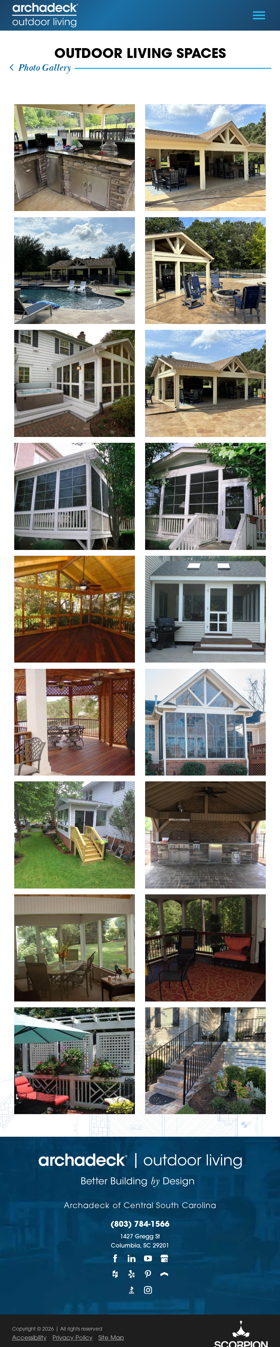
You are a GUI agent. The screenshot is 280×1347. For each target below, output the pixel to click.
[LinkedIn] (132, 1258)
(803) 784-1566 (140, 1225)
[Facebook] (115, 1258)
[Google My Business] (164, 1258)
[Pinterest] (148, 1274)
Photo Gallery (39, 68)
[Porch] (164, 1274)
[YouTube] (148, 1258)
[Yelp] (132, 1274)
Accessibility (29, 1338)
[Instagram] (148, 1290)
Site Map (111, 1338)
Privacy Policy (72, 1338)
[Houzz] (115, 1274)
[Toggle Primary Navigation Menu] (259, 15)
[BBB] (132, 1290)
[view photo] (74, 157)
